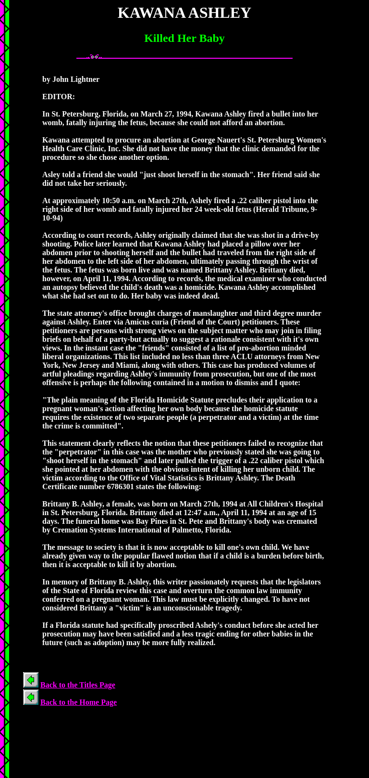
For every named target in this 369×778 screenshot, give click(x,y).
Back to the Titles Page (77, 685)
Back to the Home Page (78, 702)
